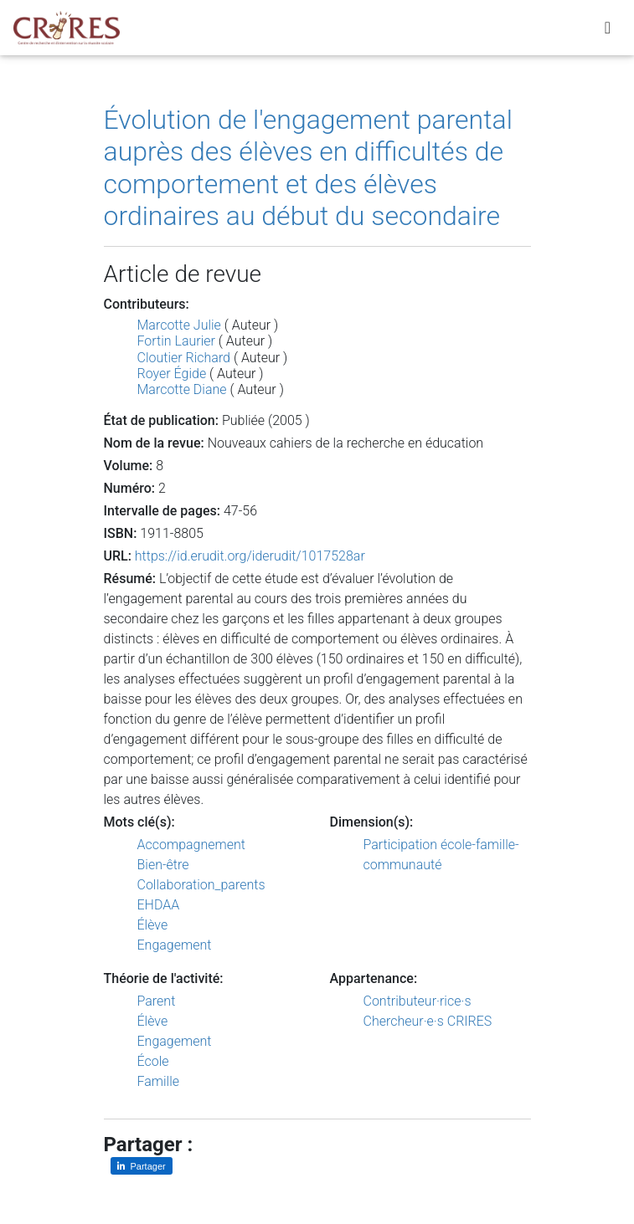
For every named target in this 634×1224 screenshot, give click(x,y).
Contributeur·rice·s (417, 1001)
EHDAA (158, 905)
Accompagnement (191, 845)
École (153, 1061)
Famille (158, 1081)
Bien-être (163, 865)
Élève (152, 925)
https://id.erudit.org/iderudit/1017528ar (250, 556)
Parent (156, 1001)
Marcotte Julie (179, 325)
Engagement (174, 945)
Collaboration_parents (201, 885)
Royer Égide (172, 374)
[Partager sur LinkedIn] (142, 1166)
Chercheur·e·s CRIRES (427, 1021)
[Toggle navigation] (608, 31)
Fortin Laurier (176, 341)
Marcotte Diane (182, 389)
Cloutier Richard (184, 358)
